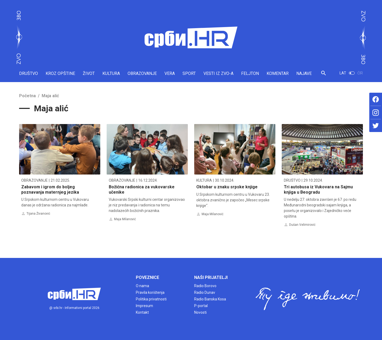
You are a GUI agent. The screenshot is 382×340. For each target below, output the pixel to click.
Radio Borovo (205, 286)
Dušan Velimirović (302, 225)
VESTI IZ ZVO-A (218, 73)
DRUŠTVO (28, 73)
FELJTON (250, 73)
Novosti (200, 312)
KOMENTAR (278, 73)
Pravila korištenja (150, 292)
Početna (27, 95)
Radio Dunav (204, 292)
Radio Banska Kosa (210, 299)
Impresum (144, 306)
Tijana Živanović (38, 213)
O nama (142, 286)
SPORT (189, 73)
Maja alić (50, 95)
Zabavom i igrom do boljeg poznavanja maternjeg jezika (50, 189)
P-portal (201, 306)
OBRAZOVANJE (142, 73)
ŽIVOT (89, 73)
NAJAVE (304, 73)
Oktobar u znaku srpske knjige (227, 186)
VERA (169, 73)
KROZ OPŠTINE (60, 73)
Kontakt (142, 312)
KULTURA (111, 73)
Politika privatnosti (151, 299)
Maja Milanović (125, 219)
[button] (323, 75)
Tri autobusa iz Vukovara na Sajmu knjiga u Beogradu (318, 189)
